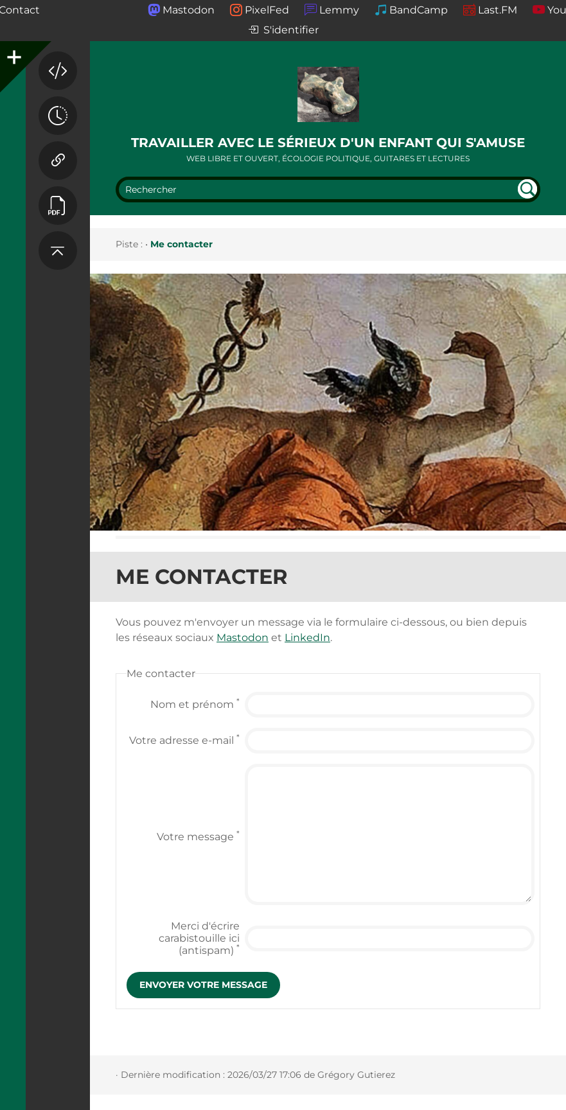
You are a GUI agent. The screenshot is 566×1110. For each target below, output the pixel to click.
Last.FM (497, 10)
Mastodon (189, 10)
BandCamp (418, 10)
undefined (527, 188)
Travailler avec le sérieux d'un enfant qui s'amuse (328, 142)
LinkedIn (307, 637)
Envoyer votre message (203, 985)
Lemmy (339, 10)
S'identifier (283, 30)
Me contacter (181, 244)
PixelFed (267, 10)
